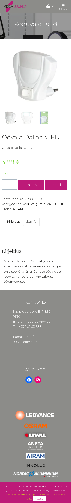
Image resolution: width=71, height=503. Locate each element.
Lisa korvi (31, 185)
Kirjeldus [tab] (13, 221)
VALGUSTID (56, 204)
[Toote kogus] (9, 184)
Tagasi (56, 185)
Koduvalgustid (34, 204)
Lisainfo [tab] (30, 221)
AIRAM (18, 209)
